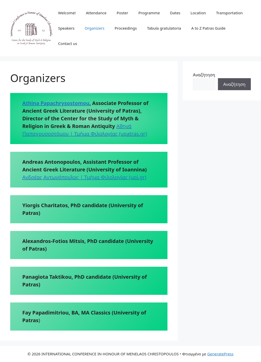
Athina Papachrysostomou (55, 103)
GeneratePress (220, 353)
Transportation (229, 12)
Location (198, 12)
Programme (149, 12)
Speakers (66, 28)
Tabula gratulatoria (164, 28)
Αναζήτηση (204, 75)
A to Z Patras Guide (208, 28)
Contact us (67, 43)
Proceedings (126, 28)
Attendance (96, 12)
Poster (122, 12)
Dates (175, 12)
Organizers (94, 28)
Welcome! (67, 12)
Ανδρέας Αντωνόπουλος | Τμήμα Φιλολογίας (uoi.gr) (84, 177)
